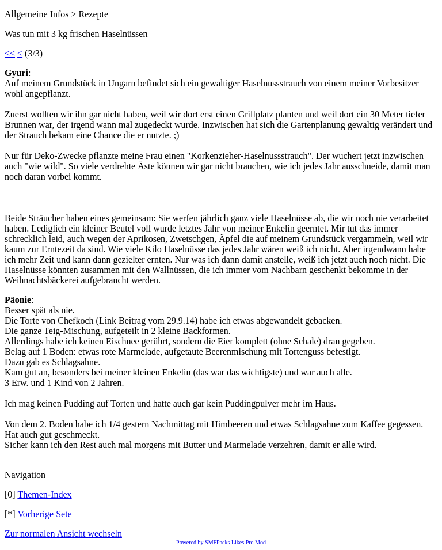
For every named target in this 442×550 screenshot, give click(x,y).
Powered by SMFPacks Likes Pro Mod (221, 542)
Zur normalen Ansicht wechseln (63, 533)
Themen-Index (44, 494)
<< (10, 53)
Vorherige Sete (44, 514)
